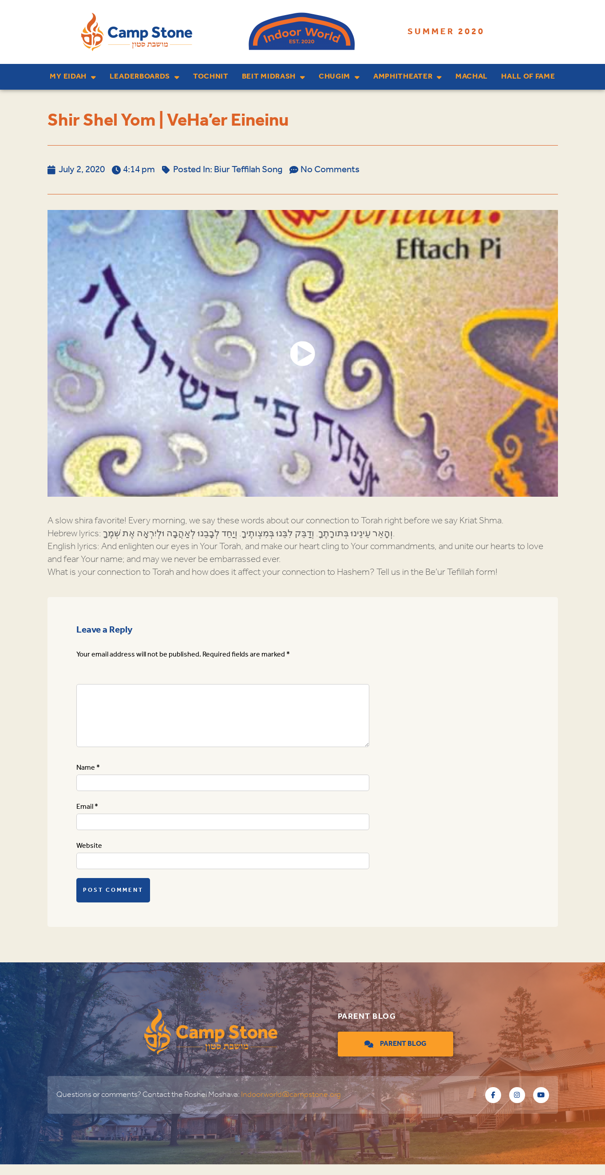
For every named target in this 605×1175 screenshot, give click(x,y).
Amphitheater (407, 77)
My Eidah (73, 77)
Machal (471, 76)
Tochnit (211, 76)
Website (89, 856)
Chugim (339, 77)
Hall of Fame (528, 76)
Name (88, 778)
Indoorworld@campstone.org (291, 1105)
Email (87, 817)
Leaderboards (145, 77)
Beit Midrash (273, 77)
